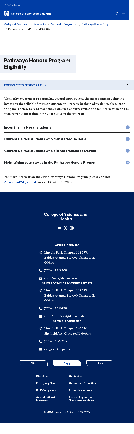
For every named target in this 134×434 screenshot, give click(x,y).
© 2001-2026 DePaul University (67, 423)
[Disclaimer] (42, 387)
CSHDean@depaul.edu (60, 289)
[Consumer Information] (82, 394)
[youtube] (59, 238)
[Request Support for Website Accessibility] (83, 409)
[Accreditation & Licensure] (50, 409)
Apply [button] (67, 374)
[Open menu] (128, 14)
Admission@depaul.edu (21, 182)
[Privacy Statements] (80, 401)
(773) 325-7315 (55, 352)
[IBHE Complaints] (46, 401)
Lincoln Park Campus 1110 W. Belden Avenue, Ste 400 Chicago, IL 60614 (69, 306)
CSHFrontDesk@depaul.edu (64, 327)
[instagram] (72, 238)
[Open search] (122, 13)
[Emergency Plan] (45, 394)
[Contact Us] (75, 387)
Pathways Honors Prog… (96, 24)
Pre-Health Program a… (64, 24)
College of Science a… (16, 24)
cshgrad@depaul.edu (59, 360)
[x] (65, 238)
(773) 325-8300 (55, 281)
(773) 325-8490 (55, 319)
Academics (39, 24)
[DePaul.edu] (12, 5)
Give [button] (100, 374)
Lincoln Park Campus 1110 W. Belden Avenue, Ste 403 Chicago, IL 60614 (69, 268)
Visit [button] (34, 374)
